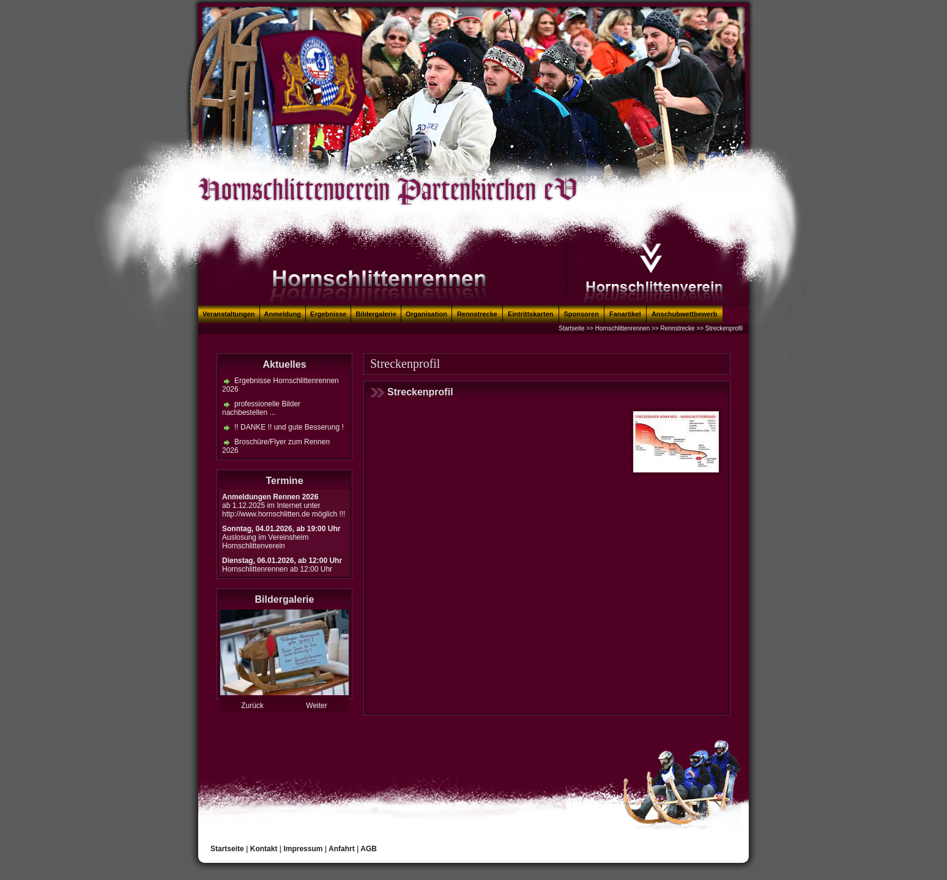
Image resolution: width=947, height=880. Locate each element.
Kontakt (264, 849)
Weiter (316, 705)
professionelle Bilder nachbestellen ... (261, 408)
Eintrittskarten (531, 314)
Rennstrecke (477, 314)
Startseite (571, 328)
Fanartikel (625, 314)
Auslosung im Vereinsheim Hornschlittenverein (281, 537)
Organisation (426, 314)
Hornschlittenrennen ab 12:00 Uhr (282, 564)
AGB (368, 849)
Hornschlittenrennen (622, 328)
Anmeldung (283, 314)
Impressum (302, 849)
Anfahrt (342, 849)
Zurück (252, 705)
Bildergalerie (375, 314)
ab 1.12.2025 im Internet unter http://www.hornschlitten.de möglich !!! (283, 505)
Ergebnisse (328, 314)
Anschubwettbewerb (685, 314)
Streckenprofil (724, 328)
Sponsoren (581, 314)
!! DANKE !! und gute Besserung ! (289, 427)
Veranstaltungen (228, 314)
